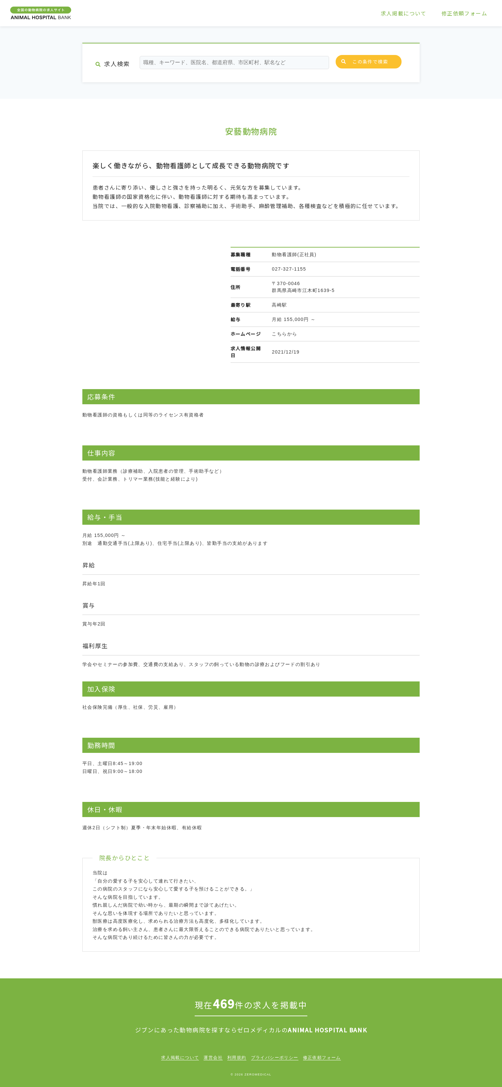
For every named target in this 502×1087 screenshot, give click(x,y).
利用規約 (236, 1057)
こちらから (284, 333)
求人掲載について (404, 13)
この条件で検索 (364, 61)
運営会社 (213, 1057)
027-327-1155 (289, 269)
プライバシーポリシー (274, 1057)
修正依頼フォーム (464, 13)
